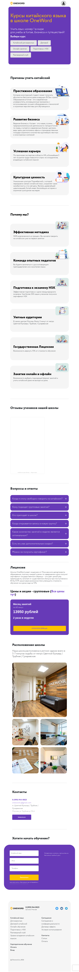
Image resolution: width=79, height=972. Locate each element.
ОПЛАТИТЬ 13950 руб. (40, 629)
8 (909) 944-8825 (19, 800)
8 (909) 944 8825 (32, 907)
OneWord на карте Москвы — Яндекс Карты (27, 473)
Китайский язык (17, 918)
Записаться (22, 817)
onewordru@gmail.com (21, 803)
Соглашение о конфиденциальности (50, 923)
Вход (12, 950)
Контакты (45, 936)
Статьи (44, 939)
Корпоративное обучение (21, 944)
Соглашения (46, 918)
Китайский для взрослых (23, 43)
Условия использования (51, 930)
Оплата (13, 947)
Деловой (44, 43)
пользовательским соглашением (19, 884)
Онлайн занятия (20, 49)
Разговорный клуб (20, 55)
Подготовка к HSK (41, 49)
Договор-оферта (48, 927)
